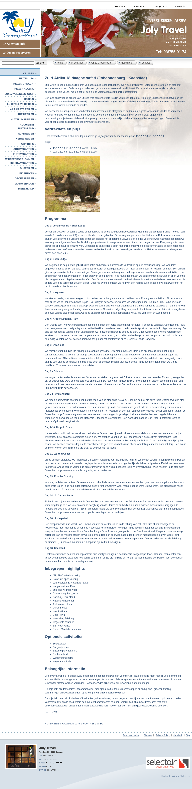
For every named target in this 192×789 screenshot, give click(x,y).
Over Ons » (119, 6)
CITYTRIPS (27, 144)
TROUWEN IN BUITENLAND (26, 126)
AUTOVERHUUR (24, 183)
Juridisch (177, 735)
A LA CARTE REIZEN (22, 109)
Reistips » (139, 6)
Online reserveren (19, 52)
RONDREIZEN (26, 133)
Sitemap (148, 735)
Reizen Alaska (24, 88)
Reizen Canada (23, 83)
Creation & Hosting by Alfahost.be (175, 776)
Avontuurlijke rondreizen (76, 723)
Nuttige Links (160, 6)
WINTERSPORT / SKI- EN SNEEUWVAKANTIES (19, 161)
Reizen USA (26, 78)
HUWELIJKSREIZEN (22, 119)
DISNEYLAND (26, 188)
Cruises (28, 73)
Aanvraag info (16, 43)
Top (188, 735)
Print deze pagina (131, 735)
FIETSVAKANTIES (23, 154)
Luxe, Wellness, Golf (19, 94)
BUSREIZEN (27, 168)
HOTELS (29, 99)
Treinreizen (26, 114)
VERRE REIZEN (25, 138)
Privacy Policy (163, 735)
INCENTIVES (26, 173)
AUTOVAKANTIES (23, 149)
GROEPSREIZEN (24, 178)
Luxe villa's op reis (20, 104)
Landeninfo (179, 6)
